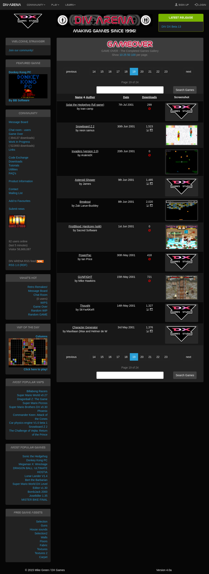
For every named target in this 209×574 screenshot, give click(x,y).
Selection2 (40, 533)
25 (124, 54)
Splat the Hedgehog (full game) (85, 104)
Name (79, 97)
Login (200, 4)
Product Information (21, 181)
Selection (41, 521)
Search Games (185, 89)
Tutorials (14, 165)
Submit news (16, 208)
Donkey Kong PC (36, 460)
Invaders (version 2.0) (85, 151)
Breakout (85, 201)
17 (118, 71)
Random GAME (37, 314)
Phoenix (42, 411)
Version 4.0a (164, 570)
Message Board (18, 122)
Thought (85, 305)
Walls (44, 537)
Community (36, 5)
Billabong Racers (37, 391)
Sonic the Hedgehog (34, 456)
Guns (44, 525)
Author (90, 97)
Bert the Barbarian (36, 480)
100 (133, 54)
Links (12, 149)
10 (121, 54)
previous (71, 71)
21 (149, 71)
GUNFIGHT (85, 276)
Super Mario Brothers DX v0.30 (28, 407)
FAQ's (12, 173)
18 (126, 71)
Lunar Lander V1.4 (36, 476)
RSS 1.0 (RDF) (18, 265)
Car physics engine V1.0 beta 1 (28, 422)
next (188, 71)
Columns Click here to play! (28, 353)
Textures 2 (41, 553)
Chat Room (40, 294)
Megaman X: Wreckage (33, 464)
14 (94, 71)
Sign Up (182, 4)
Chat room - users (20, 130)
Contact (13, 189)
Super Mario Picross (35, 403)
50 (128, 54)
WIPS (43, 302)
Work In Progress (19, 141)
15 (102, 71)
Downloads (149, 97)
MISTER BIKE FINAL (34, 499)
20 (142, 71)
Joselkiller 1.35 (38, 495)
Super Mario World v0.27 (32, 395)
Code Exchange (18, 157)
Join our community (21, 50)
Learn (70, 5)
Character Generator (85, 327)
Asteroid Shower (85, 179)
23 (166, 71)
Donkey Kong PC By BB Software (28, 86)
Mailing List (15, 193)
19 (134, 71)
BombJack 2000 (37, 491)
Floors (43, 541)
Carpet (43, 557)
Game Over (16, 133)
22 (158, 71)
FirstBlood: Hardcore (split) (85, 226)
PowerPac (85, 255)
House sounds (38, 529)
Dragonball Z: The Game (32, 399)
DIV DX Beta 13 (171, 26)
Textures (42, 549)
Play (55, 5)
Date (126, 97)
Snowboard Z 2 (85, 126)
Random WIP (39, 310)
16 (110, 71)
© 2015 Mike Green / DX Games (45, 570)
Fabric (43, 545)
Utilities (13, 169)
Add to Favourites (19, 201)
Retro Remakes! (37, 286)
